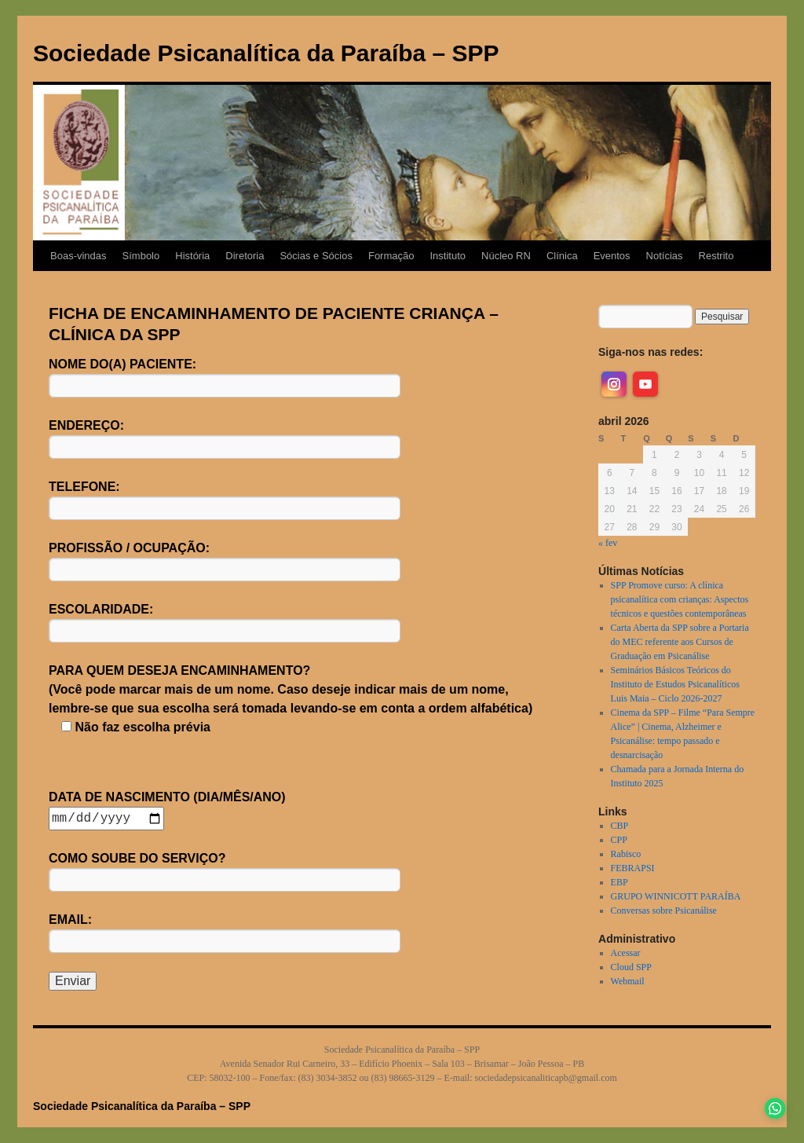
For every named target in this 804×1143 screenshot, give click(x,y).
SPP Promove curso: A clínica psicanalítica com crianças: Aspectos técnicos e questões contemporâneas (680, 599)
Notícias (664, 256)
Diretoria (244, 256)
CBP (620, 825)
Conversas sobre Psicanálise (664, 910)
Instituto (447, 256)
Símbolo (141, 256)
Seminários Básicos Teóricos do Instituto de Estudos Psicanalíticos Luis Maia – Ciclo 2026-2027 (675, 684)
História (192, 256)
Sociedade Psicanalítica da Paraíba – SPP (266, 53)
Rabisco (626, 853)
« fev (607, 542)
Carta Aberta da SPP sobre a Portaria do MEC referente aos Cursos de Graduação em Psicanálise (680, 641)
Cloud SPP (631, 967)
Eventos (612, 256)
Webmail (628, 981)
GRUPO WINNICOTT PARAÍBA (676, 896)
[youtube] (645, 384)
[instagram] (614, 384)
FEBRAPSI (633, 868)
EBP (619, 882)
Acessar (626, 952)
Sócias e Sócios (316, 256)
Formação (391, 256)
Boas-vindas (78, 256)
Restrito (716, 256)
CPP (619, 839)
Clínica (562, 256)
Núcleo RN (506, 256)
